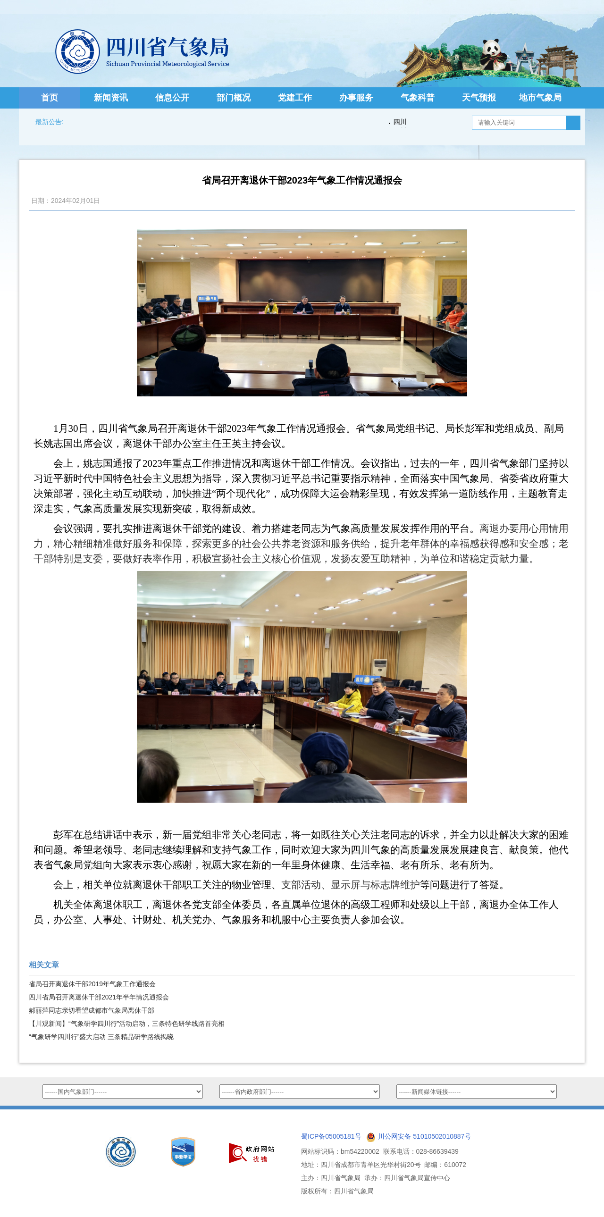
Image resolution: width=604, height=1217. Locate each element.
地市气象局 (540, 97)
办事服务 (356, 97)
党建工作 (295, 97)
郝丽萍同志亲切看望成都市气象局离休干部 (91, 1010)
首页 (49, 97)
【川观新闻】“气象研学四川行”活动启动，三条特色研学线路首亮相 (127, 1023)
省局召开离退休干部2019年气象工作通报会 (92, 984)
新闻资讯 (111, 97)
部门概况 (234, 97)
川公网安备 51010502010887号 (424, 1136)
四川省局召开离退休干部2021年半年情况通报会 (99, 997)
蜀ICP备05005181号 (331, 1136)
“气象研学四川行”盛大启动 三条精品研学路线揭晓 (101, 1037)
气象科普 (418, 97)
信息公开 (172, 97)
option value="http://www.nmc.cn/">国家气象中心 (122, 1091)
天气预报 (479, 97)
